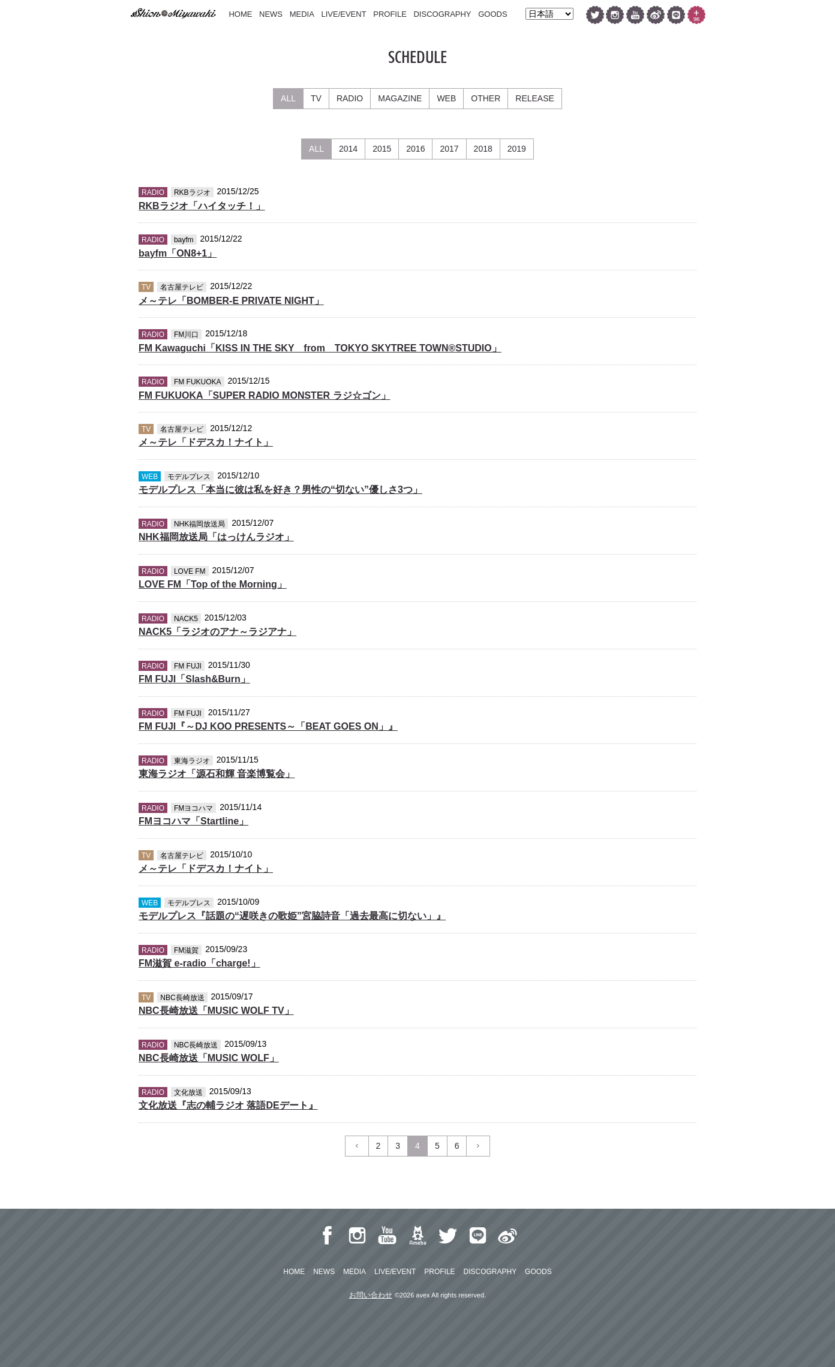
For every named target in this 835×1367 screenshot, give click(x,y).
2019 (516, 148)
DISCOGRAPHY (442, 14)
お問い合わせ (370, 1295)
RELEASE (534, 98)
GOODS (492, 14)
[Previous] (357, 1146)
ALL (288, 98)
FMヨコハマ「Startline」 (193, 821)
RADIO (350, 98)
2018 (483, 148)
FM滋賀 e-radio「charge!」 (199, 963)
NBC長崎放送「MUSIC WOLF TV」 (216, 1010)
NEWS (271, 14)
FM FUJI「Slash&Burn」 (194, 679)
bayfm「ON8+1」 (178, 253)
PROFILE (390, 14)
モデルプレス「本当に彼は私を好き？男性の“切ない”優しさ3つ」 (280, 489)
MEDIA (302, 14)
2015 (382, 148)
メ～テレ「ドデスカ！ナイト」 (206, 442)
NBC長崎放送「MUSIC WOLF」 (209, 1058)
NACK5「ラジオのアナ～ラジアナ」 (217, 632)
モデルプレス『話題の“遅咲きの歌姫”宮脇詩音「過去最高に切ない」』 (292, 916)
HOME (240, 14)
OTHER (485, 98)
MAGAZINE (400, 98)
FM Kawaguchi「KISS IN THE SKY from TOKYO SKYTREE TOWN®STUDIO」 (320, 348)
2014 (348, 148)
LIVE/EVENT (343, 14)
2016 (415, 148)
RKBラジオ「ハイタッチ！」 (202, 206)
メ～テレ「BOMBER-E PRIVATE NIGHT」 (231, 301)
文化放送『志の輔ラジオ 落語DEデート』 (228, 1105)
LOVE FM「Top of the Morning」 (213, 584)
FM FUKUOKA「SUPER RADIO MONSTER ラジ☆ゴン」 (265, 395)
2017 (449, 148)
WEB (446, 98)
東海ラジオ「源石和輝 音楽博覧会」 (217, 774)
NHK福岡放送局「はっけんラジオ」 (216, 537)
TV (316, 98)
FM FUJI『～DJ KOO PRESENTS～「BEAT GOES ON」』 (268, 726)
